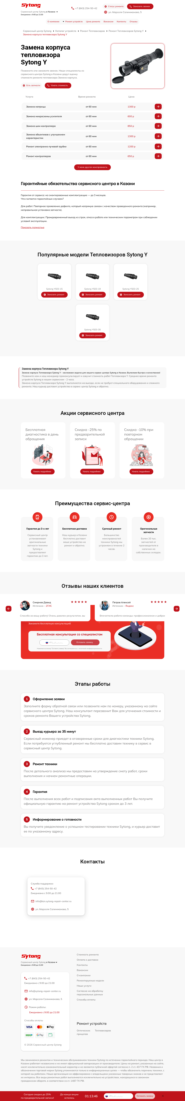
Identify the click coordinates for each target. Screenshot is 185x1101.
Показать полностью (32, 227)
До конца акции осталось (69, 1096)
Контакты (121, 21)
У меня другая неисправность (92, 167)
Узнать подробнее (42, 471)
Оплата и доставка (87, 959)
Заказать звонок (139, 6)
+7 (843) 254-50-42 (86, 8)
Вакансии (108, 21)
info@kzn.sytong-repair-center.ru (51, 901)
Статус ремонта (114, 6)
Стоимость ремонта (88, 954)
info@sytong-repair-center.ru (42, 991)
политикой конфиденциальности (90, 648)
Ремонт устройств (74, 21)
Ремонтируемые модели (90, 980)
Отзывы (133, 21)
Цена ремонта (93, 21)
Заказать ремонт (53, 294)
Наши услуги (84, 985)
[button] (8, 609)
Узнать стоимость (57, 85)
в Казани (52, 11)
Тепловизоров (103, 1030)
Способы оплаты (86, 999)
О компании (53, 21)
